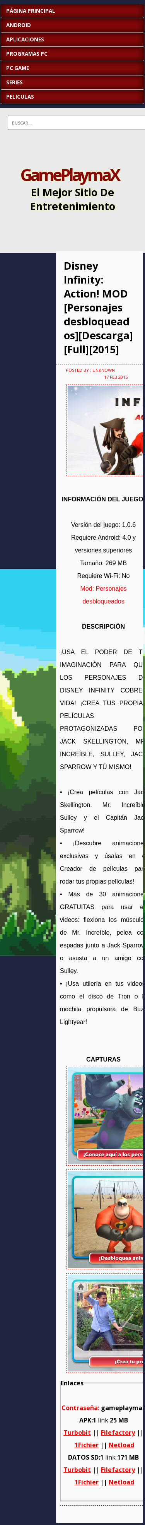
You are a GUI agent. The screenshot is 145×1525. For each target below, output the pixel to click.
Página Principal (30, 10)
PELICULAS (20, 96)
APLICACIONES (25, 39)
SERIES (14, 82)
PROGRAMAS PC (27, 53)
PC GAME (17, 68)
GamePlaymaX (69, 174)
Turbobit (77, 1432)
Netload (121, 1445)
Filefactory (118, 1432)
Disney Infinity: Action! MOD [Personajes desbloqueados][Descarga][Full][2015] (98, 307)
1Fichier (87, 1445)
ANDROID (18, 25)
